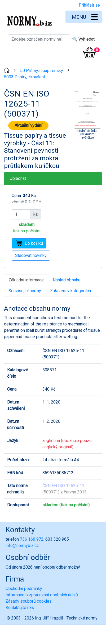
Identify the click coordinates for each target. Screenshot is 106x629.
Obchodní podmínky (24, 588)
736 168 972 (31, 539)
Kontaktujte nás (20, 607)
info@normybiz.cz (22, 545)
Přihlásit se (89, 5)
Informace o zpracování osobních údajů (42, 594)
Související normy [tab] (24, 290)
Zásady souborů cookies (29, 601)
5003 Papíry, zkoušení (24, 76)
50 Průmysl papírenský (41, 70)
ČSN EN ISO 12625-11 (63, 485)
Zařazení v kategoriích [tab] (70, 290)
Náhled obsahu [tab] (66, 279)
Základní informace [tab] (26, 279)
